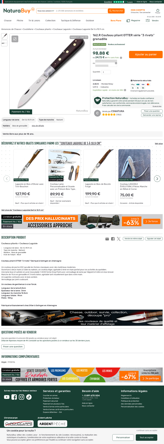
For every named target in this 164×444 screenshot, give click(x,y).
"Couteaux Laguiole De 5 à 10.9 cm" (80, 143)
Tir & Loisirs (34, 21)
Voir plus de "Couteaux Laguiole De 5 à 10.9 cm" (22, 210)
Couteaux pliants (43, 29)
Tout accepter (147, 437)
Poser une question (152, 111)
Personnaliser (123, 437)
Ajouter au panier (146, 54)
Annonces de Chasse (11, 29)
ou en (107, 58)
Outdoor (90, 21)
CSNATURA (113, 111)
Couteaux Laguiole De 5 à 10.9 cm (88, 29)
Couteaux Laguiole (62, 29)
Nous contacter (156, 2)
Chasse (7, 21)
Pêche (20, 21)
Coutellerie (28, 29)
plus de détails (38, 126)
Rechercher (116, 11)
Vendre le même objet (133, 239)
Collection (50, 21)
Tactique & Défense (71, 21)
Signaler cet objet (154, 239)
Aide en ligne (142, 2)
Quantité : (97, 72)
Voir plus (159, 144)
